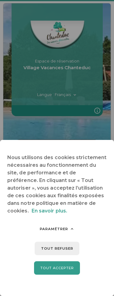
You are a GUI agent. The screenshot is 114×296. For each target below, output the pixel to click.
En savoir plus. (49, 211)
